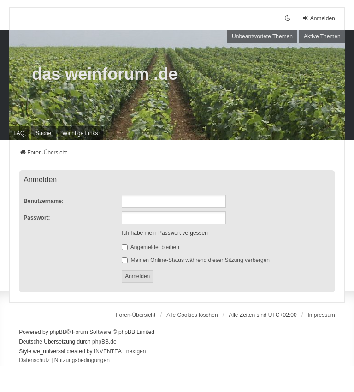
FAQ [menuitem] (18, 133)
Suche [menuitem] (43, 133)
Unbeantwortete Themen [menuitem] (262, 36)
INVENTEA (108, 351)
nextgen (136, 351)
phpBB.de (104, 342)
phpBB (58, 332)
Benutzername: (44, 201)
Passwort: (37, 217)
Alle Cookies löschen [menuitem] (192, 315)
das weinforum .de (104, 74)
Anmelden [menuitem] (318, 18)
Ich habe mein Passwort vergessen (165, 233)
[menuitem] (80, 133)
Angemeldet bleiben (150, 247)
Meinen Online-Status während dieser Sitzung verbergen (196, 260)
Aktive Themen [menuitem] (322, 36)
